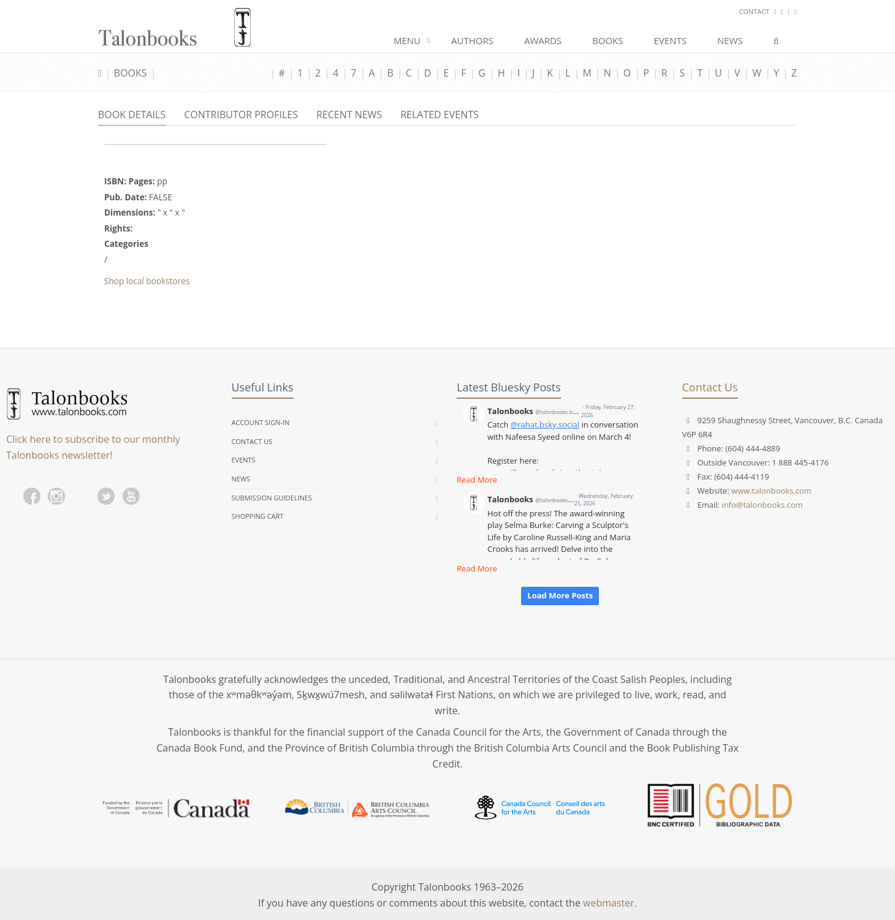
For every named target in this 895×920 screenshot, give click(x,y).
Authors (472, 40)
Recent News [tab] (349, 114)
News (730, 40)
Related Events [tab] (439, 114)
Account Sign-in (261, 422)
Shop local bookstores (146, 281)
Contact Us (252, 441)
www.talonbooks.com (771, 490)
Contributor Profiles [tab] (241, 114)
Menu (407, 40)
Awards (543, 40)
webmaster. (610, 903)
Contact (754, 11)
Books (607, 40)
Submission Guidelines (272, 497)
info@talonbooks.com (762, 504)
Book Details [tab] (132, 114)
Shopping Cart (258, 516)
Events (670, 40)
